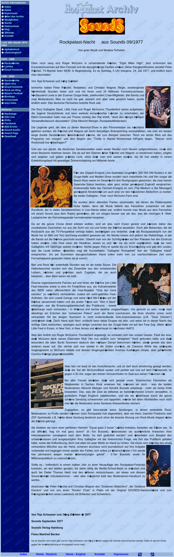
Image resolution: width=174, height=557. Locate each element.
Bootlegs (9, 96)
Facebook (10, 123)
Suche (8, 23)
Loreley (8, 66)
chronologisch (12, 52)
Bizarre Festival (13, 93)
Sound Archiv (12, 130)
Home (7, 10)
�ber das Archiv (14, 16)
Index (7, 6)
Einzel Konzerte (13, 69)
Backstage (10, 113)
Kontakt (9, 36)
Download (10, 136)
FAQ (7, 29)
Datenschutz (11, 26)
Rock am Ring (12, 90)
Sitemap (9, 32)
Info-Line (9, 117)
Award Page (11, 133)
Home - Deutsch (46, 554)
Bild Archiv (10, 126)
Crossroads (11, 99)
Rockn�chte (11, 63)
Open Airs (10, 83)
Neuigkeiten (11, 19)
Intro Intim (10, 103)
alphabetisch (11, 49)
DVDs (7, 120)
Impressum (11, 13)
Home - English (76, 554)
